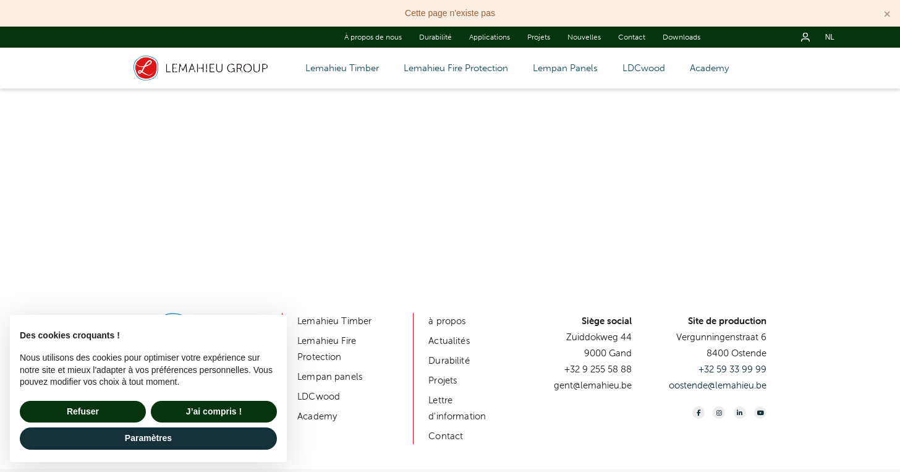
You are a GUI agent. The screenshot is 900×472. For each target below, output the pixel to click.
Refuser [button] (83, 411)
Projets (538, 37)
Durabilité (435, 37)
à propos (446, 321)
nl (829, 37)
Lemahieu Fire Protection (456, 68)
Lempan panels (329, 376)
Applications (489, 37)
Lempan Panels (565, 68)
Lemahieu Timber (342, 68)
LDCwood (643, 68)
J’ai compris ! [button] (214, 411)
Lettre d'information (457, 408)
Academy (709, 68)
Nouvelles (584, 37)
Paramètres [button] (148, 438)
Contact (631, 37)
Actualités (449, 340)
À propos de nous (373, 37)
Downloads (681, 37)
